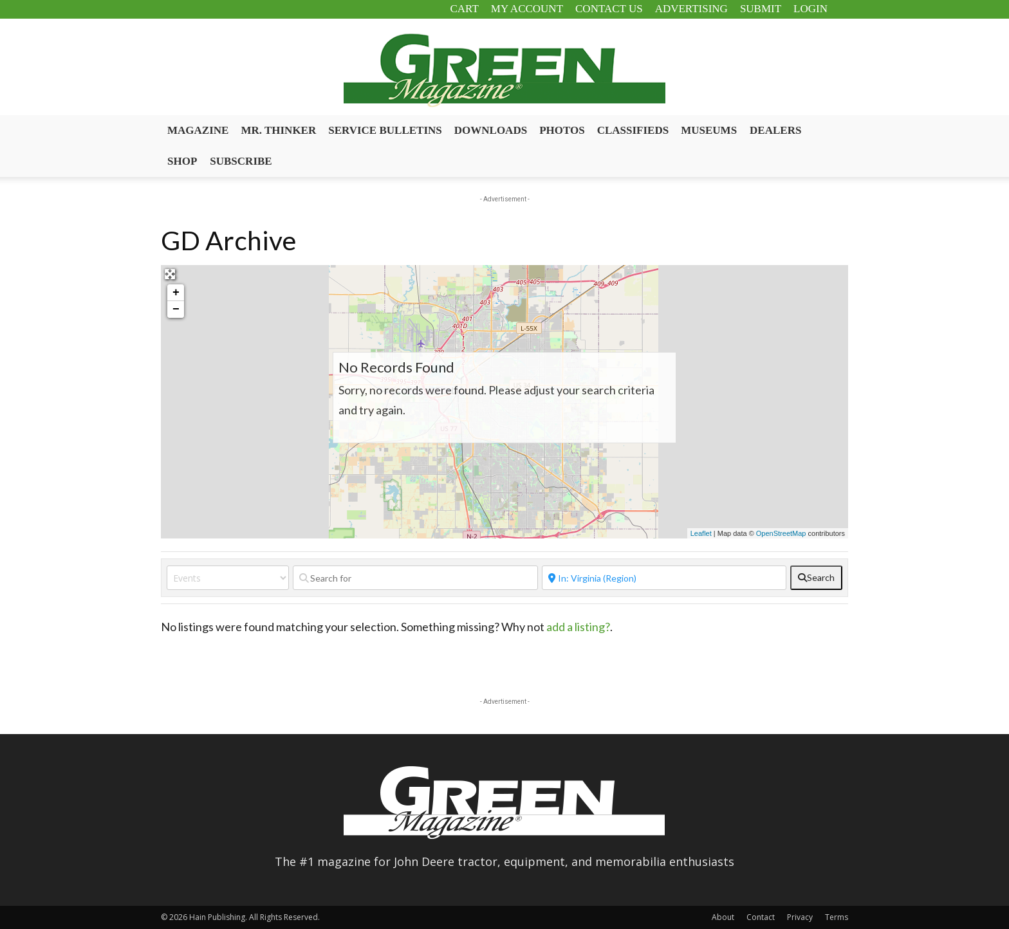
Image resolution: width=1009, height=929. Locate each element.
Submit (760, 9)
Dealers (775, 130)
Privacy (800, 917)
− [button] (176, 309)
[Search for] (415, 578)
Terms (836, 917)
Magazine (197, 130)
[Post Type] (228, 578)
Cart (464, 9)
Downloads (490, 130)
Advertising (691, 9)
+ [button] (176, 292)
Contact (760, 917)
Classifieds (633, 130)
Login (810, 9)
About (723, 917)
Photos (562, 130)
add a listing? (578, 627)
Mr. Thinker (278, 130)
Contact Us (609, 9)
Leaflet (701, 533)
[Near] (664, 578)
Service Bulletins (385, 130)
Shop (182, 161)
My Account (527, 9)
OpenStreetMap (781, 533)
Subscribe (241, 161)
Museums (709, 130)
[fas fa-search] (816, 578)
